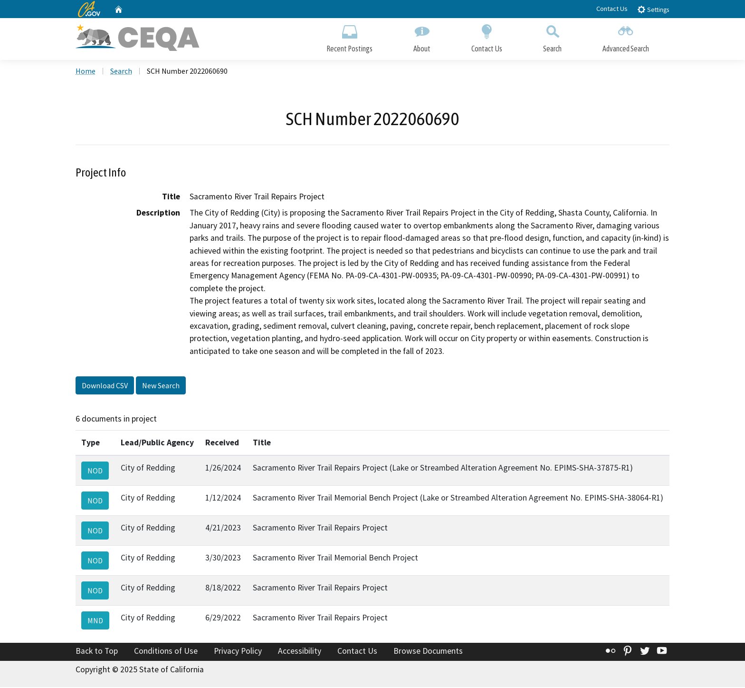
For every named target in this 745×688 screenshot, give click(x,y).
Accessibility (299, 651)
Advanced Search (625, 36)
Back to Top (97, 651)
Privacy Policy (238, 651)
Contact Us (612, 8)
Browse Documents (428, 651)
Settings (653, 9)
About (422, 36)
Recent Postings (349, 36)
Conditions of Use (166, 651)
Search (552, 36)
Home (86, 72)
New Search (161, 386)
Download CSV (105, 386)
